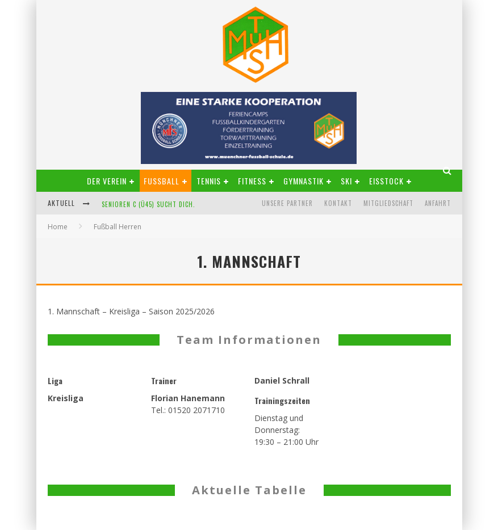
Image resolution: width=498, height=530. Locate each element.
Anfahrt (438, 203)
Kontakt (338, 203)
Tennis (208, 181)
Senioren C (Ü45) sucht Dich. (148, 204)
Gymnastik (303, 181)
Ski (346, 181)
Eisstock (386, 181)
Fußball (161, 181)
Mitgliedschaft (388, 203)
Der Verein (107, 181)
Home (58, 227)
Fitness (252, 181)
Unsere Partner (287, 203)
